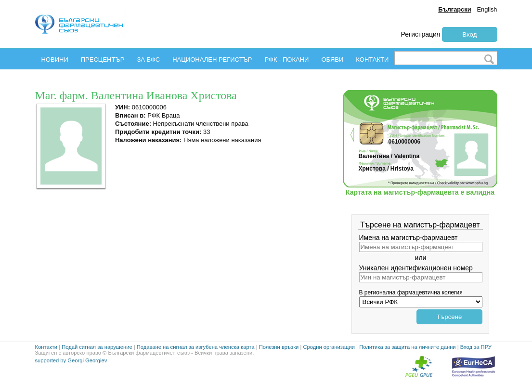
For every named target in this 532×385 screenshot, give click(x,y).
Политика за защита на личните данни (407, 347)
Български (454, 9)
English (487, 9)
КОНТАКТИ (372, 59)
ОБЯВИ (332, 59)
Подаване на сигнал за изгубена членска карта (196, 347)
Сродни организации (329, 347)
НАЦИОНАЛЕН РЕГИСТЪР (212, 59)
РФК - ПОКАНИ (286, 59)
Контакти (46, 347)
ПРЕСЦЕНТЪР (103, 59)
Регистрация (421, 34)
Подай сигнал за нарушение (97, 347)
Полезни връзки (279, 347)
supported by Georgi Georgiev (71, 360)
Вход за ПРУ (476, 347)
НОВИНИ (54, 59)
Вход (469, 34)
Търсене (449, 316)
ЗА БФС (148, 59)
